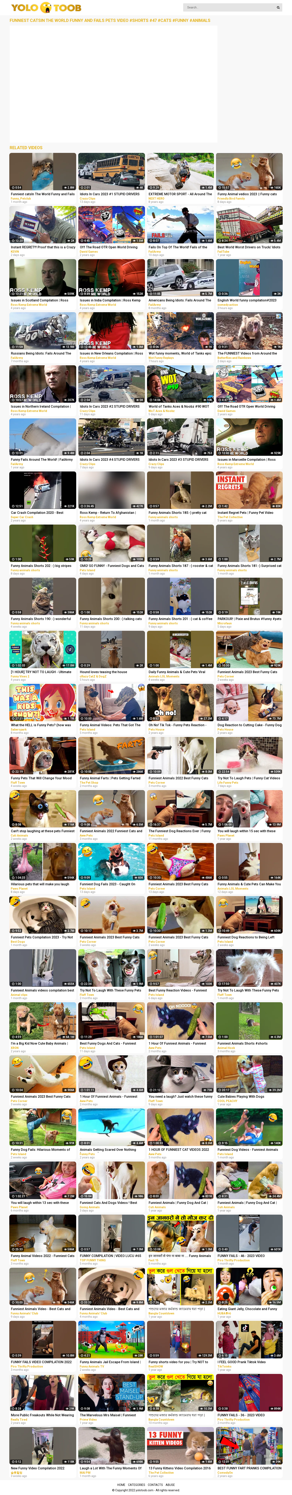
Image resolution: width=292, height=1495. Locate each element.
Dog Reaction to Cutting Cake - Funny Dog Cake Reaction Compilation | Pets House (250, 725)
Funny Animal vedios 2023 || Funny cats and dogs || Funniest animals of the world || (249, 194)
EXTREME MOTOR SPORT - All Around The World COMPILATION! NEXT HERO (180, 194)
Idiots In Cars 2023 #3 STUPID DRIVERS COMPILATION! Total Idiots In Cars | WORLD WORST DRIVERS (178, 460)
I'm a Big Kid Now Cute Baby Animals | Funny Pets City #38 (39, 1044)
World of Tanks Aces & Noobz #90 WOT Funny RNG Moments (179, 407)
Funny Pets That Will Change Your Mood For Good (41, 778)
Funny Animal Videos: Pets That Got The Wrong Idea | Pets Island (110, 725)
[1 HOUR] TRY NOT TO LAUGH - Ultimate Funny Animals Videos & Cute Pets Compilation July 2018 (41, 672)
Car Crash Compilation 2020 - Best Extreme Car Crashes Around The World (41, 513)
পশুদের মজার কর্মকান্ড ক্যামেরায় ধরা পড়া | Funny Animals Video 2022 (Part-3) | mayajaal (177, 1415)
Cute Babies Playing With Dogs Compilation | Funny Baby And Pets (244, 1097)
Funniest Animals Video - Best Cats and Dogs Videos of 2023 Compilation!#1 (40, 1309)
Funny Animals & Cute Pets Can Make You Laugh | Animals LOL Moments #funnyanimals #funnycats (249, 884)
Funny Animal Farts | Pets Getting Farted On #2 (110, 778)
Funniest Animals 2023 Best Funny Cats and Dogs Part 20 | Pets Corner (110, 937)
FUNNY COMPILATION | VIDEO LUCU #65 (110, 1256)
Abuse (170, 1485)
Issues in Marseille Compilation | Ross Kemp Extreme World (247, 460)
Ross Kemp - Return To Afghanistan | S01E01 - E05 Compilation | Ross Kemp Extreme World (109, 513)
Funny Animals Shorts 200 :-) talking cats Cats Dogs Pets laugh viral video (111, 619)
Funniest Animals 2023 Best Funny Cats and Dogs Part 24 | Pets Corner (178, 937)
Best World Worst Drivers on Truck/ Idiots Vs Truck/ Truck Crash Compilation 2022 (249, 247)
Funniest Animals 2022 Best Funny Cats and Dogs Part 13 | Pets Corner (178, 778)
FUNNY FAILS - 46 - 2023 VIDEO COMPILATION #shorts (241, 1256)
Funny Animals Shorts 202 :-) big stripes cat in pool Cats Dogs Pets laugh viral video (41, 566)
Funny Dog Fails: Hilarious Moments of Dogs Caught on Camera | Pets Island (40, 1150)
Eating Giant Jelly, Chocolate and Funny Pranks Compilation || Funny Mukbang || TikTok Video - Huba (247, 1309)
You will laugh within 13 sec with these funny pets (40, 1203)
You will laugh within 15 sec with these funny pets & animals (246, 831)
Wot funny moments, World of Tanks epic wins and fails (180, 353)
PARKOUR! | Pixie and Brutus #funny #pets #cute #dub (249, 619)
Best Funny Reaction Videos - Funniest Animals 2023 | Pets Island (178, 990)
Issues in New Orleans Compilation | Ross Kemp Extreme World (111, 353)
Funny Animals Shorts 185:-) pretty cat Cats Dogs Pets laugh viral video (178, 513)
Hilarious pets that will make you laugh (40, 884)
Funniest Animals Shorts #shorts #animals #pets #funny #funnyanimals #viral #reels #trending (247, 1044)
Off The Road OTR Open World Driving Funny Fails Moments (246, 407)
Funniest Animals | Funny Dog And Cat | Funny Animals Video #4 (247, 1203)
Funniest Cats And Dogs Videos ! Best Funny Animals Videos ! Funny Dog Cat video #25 (109, 1203)
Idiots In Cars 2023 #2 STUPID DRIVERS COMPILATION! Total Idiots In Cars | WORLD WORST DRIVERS (110, 407)
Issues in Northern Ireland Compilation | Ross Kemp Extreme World (41, 407)
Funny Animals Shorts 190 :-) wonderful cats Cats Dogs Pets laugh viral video (41, 619)
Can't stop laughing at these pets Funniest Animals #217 (43, 831)
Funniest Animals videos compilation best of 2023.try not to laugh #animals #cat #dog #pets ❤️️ (42, 990)
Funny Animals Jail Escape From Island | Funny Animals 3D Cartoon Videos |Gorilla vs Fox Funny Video (111, 1362)
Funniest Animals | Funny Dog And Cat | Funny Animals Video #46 (178, 1203)
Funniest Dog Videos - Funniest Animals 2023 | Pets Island (248, 1150)
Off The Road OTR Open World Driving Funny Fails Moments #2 (109, 247)
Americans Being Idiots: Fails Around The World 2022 (180, 300)
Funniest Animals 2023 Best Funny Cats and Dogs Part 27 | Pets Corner (247, 672)
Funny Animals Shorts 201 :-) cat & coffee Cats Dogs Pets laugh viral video (180, 619)
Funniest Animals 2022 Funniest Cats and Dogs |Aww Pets (111, 831)
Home (121, 1485)
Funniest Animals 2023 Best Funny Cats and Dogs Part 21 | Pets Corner (41, 1097)
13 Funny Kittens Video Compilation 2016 (180, 1468)
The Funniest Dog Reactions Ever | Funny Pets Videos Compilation (180, 831)
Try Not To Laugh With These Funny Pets (110, 990)
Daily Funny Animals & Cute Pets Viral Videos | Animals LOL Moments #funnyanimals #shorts (177, 672)
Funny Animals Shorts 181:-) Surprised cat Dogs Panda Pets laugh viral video (249, 566)
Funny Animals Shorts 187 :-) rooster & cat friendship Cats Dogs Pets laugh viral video (181, 566)
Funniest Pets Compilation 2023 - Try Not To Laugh (42, 937)
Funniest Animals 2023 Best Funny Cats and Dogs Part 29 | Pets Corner (178, 884)
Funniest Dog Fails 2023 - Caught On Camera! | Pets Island (107, 884)
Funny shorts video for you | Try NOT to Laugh (178, 1362)
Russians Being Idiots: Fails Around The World (41, 353)
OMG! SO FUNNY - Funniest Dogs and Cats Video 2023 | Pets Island (112, 566)
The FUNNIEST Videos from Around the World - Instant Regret (247, 353)
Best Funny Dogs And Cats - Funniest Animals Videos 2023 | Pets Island (108, 1044)
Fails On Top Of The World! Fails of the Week (178, 247)
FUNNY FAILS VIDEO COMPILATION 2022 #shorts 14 (41, 1362)
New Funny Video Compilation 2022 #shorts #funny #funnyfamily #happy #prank (39, 1468)
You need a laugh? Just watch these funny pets (180, 1097)
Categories (136, 1485)
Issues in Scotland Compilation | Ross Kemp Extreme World (39, 300)
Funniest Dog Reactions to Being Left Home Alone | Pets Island (246, 937)
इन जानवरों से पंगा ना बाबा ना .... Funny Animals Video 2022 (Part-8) (180, 1256)
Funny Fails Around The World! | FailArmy (42, 460)
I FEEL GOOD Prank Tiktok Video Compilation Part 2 (242, 1362)
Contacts (155, 1485)
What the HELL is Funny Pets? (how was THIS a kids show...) (41, 725)
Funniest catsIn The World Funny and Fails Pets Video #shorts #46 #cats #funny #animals (43, 194)
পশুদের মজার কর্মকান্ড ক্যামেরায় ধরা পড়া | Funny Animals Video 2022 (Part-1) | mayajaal (177, 1309)
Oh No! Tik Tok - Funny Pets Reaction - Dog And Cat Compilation (178, 725)
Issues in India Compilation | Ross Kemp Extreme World (110, 300)
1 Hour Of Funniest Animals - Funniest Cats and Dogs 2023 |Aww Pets (108, 1097)
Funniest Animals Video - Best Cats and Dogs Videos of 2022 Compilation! (109, 1309)
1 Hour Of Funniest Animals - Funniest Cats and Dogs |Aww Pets (177, 1044)
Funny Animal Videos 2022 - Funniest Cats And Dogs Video (43, 1256)
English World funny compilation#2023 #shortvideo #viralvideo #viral (247, 300)
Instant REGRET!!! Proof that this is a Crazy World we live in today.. (43, 247)
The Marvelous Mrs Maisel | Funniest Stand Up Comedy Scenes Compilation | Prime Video (110, 1415)
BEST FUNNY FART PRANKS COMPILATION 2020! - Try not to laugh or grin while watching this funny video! (249, 1468)
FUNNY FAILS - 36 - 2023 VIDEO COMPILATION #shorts (241, 1415)
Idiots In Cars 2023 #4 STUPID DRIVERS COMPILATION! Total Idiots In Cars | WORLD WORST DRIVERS (110, 460)
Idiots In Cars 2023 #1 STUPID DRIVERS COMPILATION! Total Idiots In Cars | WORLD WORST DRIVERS (110, 194)
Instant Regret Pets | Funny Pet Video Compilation (245, 513)
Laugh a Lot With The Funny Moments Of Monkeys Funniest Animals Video (111, 1468)
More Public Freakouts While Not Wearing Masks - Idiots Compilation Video (42, 1415)
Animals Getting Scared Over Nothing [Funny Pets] (108, 1150)
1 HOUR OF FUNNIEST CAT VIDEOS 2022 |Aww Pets (179, 1150)
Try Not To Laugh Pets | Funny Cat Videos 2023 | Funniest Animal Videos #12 (249, 778)
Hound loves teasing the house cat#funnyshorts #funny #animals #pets (111, 672)
